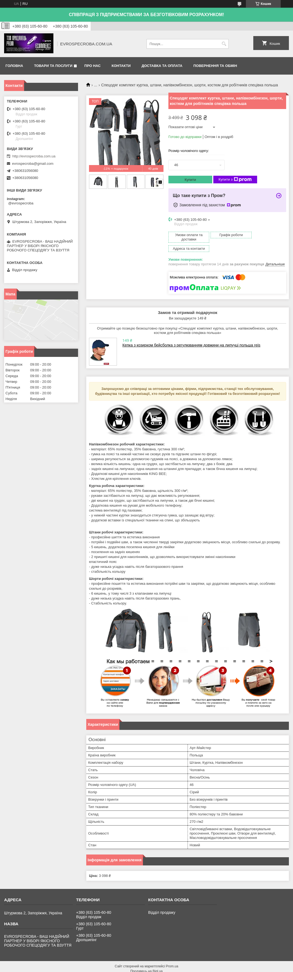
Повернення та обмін (215, 66)
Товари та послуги (53, 66)
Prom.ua (172, 957)
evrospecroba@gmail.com (32, 163)
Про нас (92, 66)
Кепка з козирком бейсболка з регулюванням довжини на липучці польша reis (191, 336)
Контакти (121, 66)
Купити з (235, 179)
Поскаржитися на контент (207, 967)
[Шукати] (224, 44)
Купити (190, 180)
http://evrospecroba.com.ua (34, 156)
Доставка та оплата (162, 66)
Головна (14, 66)
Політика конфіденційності (250, 967)
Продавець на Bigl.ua (146, 962)
